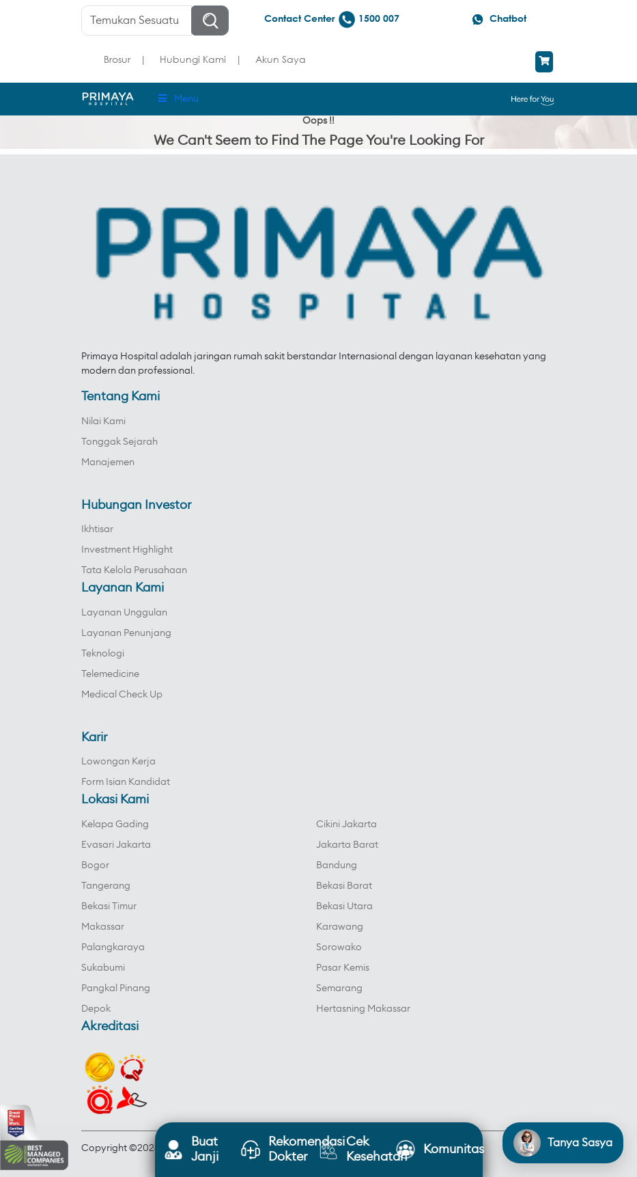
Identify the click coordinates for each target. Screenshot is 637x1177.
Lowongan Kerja (118, 761)
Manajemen (108, 462)
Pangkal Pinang (115, 988)
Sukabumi (103, 968)
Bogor (95, 865)
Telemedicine (110, 674)
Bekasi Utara (344, 906)
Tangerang (105, 886)
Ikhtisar (97, 529)
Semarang (339, 988)
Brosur (117, 59)
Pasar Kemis (342, 968)
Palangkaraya (113, 947)
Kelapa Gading (115, 824)
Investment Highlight (127, 550)
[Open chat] (562, 1142)
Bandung (336, 865)
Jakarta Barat (347, 845)
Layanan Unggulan (124, 613)
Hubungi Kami (193, 59)
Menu (177, 99)
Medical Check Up (121, 695)
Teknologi (102, 654)
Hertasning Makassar (363, 1009)
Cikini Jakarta (346, 824)
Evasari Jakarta (116, 845)
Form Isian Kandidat (125, 782)
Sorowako (339, 947)
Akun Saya (280, 59)
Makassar (102, 927)
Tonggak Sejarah (119, 442)
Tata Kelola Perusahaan (134, 570)
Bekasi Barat (344, 886)
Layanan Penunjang (126, 633)
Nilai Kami (103, 421)
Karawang (339, 927)
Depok (96, 1009)
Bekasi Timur (109, 906)
